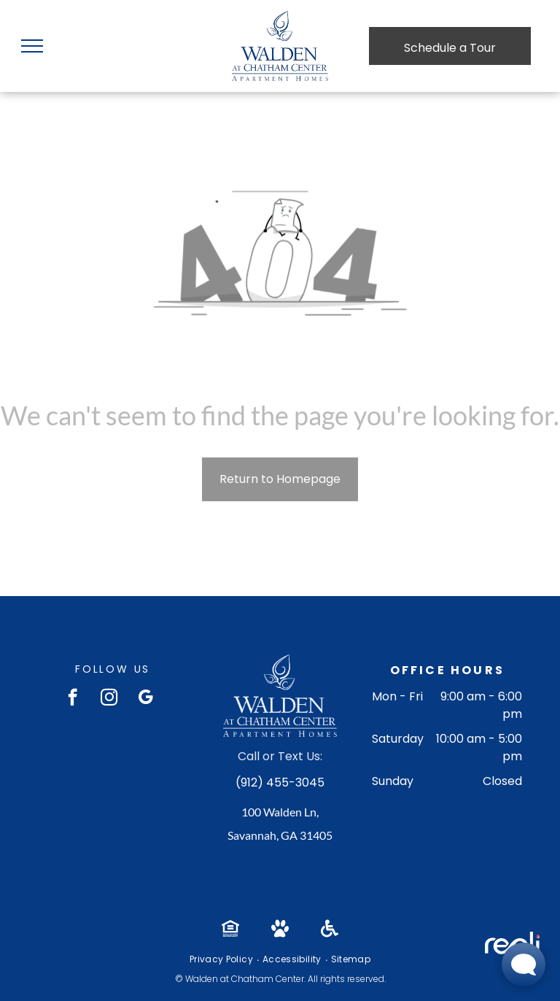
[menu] (32, 46)
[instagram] (109, 699)
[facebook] (72, 699)
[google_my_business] (145, 699)
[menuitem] (222, 959)
